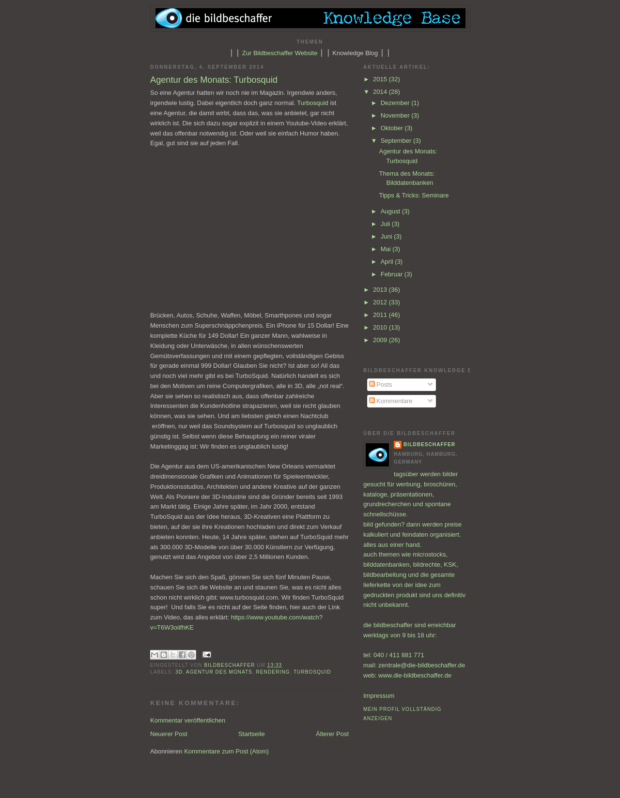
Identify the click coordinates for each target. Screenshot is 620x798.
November (396, 115)
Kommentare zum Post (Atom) (226, 751)
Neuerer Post (168, 734)
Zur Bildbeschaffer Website (280, 53)
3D (179, 672)
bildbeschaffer (230, 665)
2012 (381, 302)
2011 (381, 314)
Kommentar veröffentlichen (187, 720)
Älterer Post (332, 734)
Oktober (393, 128)
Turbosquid (312, 102)
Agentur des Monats (219, 672)
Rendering (273, 672)
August (391, 211)
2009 (381, 340)
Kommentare (391, 401)
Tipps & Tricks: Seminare (414, 195)
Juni (387, 236)
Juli (386, 223)
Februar (392, 274)
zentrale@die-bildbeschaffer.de (421, 665)
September (397, 140)
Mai (387, 249)
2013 (381, 289)
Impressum (378, 695)
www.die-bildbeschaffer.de (414, 675)
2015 (381, 79)
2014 (381, 91)
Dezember (396, 102)
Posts (380, 384)
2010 (381, 327)
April (388, 261)
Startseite (251, 734)
